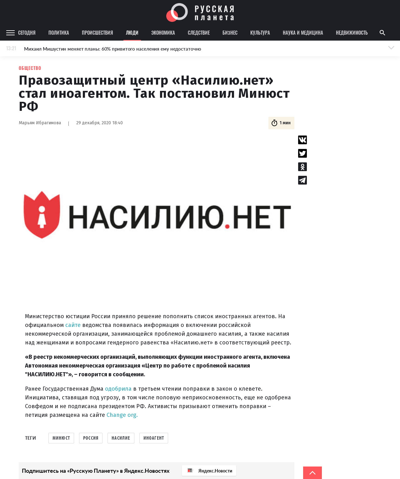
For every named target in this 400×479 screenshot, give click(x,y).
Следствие (199, 32)
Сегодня (27, 32)
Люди (132, 32)
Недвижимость (352, 32)
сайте (73, 325)
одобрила (118, 388)
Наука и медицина (303, 32)
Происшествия (97, 32)
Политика (58, 32)
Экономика (163, 32)
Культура (260, 32)
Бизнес (230, 32)
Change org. (122, 415)
